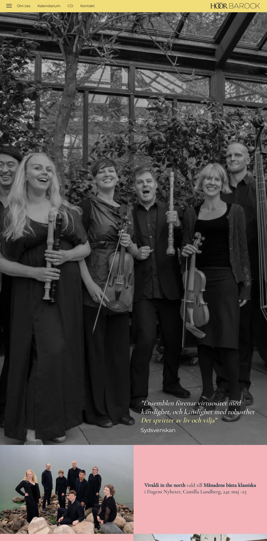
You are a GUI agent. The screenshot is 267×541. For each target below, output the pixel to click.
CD (70, 6)
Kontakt (87, 6)
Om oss (23, 6)
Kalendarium (48, 6)
